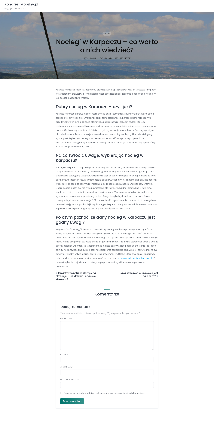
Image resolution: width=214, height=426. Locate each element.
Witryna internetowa (70, 380)
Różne (107, 34)
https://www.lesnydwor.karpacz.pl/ (135, 258)
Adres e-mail (66, 367)
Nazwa (64, 354)
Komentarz (66, 319)
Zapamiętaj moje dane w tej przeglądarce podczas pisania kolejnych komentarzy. (105, 393)
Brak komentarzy (123, 58)
